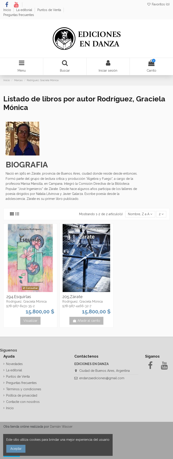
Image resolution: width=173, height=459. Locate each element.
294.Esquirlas (18, 296)
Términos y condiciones (23, 389)
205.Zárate (72, 296)
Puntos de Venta (49, 10)
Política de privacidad (21, 395)
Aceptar (16, 448)
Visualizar (30, 320)
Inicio (7, 10)
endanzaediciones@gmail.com (101, 378)
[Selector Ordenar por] (140, 214)
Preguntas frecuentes (18, 15)
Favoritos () (158, 4)
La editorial (24, 10)
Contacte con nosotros (23, 402)
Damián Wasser (61, 426)
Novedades (14, 364)
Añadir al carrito (86, 320)
